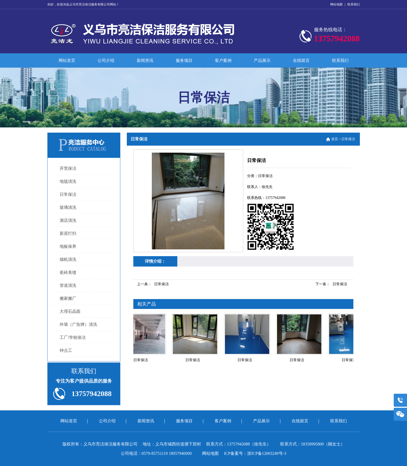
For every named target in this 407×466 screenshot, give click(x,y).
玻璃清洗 (68, 207)
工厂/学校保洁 (73, 337)
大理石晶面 (70, 311)
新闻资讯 (145, 60)
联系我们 (353, 4)
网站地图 (336, 4)
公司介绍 (106, 60)
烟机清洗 (68, 259)
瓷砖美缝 (68, 272)
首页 (334, 139)
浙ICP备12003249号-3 (266, 453)
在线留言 (301, 60)
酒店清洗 (68, 220)
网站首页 (67, 60)
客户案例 (223, 60)
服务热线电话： (337, 36)
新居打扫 (68, 233)
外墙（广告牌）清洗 (78, 324)
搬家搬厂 (68, 298)
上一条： (153, 284)
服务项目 (184, 60)
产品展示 (262, 60)
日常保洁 (68, 194)
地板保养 (68, 246)
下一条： (331, 284)
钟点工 (66, 350)
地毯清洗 (68, 181)
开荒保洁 (68, 168)
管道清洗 (68, 285)
